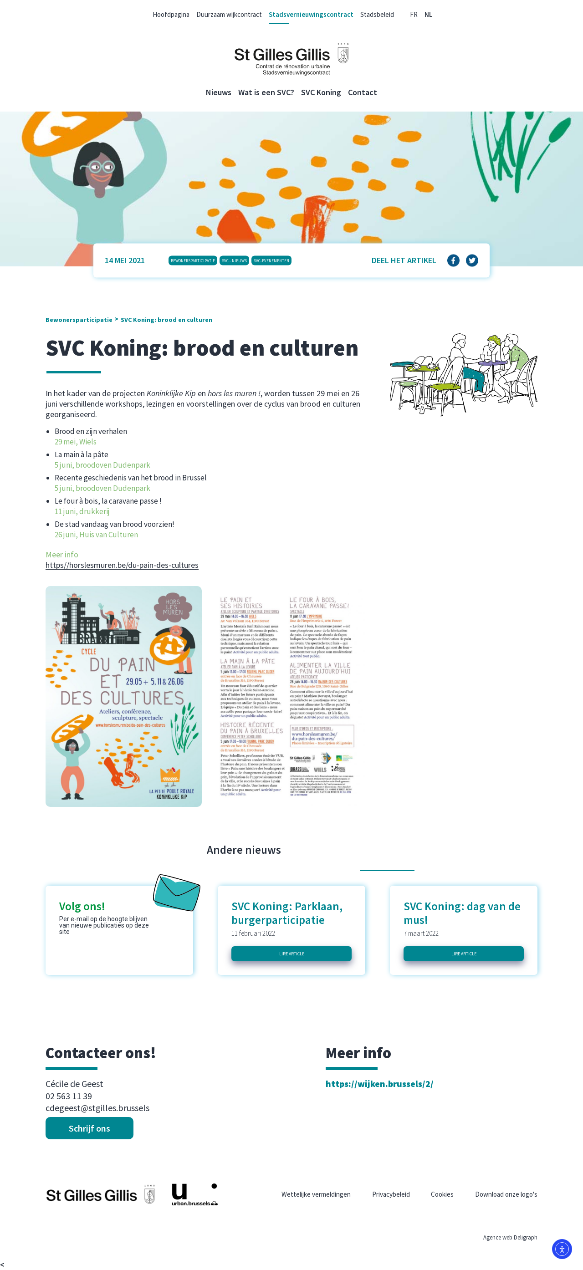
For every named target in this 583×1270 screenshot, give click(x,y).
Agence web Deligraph (510, 1237)
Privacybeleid (391, 1194)
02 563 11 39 (69, 1096)
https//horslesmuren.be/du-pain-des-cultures (122, 565)
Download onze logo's (506, 1194)
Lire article (291, 954)
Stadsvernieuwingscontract (311, 14)
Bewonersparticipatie (193, 260)
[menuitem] (414, 14)
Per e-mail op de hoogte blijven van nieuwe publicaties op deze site (104, 925)
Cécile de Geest (74, 1083)
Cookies (442, 1194)
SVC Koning (321, 92)
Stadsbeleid (377, 14)
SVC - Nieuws (234, 260)
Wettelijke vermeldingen (316, 1194)
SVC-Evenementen (271, 260)
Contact (362, 92)
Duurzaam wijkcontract (229, 14)
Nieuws (218, 92)
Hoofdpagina (171, 14)
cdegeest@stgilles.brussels (97, 1107)
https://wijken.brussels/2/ (380, 1083)
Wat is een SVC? (266, 92)
